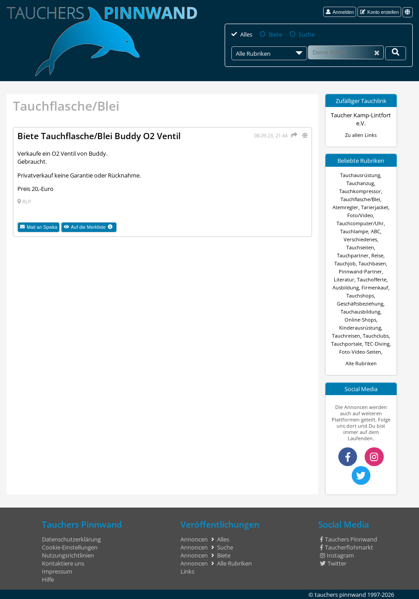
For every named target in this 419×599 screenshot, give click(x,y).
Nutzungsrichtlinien (68, 555)
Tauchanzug (360, 183)
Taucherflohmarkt (346, 547)
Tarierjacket (374, 207)
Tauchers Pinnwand (348, 539)
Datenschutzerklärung (71, 539)
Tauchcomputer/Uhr (360, 223)
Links (187, 571)
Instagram (337, 555)
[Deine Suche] (395, 53)
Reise (377, 255)
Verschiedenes (360, 239)
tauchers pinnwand (340, 595)
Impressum (57, 571)
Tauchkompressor (360, 191)
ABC (375, 231)
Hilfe (48, 579)
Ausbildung (346, 288)
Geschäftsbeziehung (360, 304)
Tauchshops (360, 296)
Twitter (333, 563)
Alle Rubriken (361, 363)
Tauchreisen (346, 336)
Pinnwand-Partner (360, 272)
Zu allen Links (361, 135)
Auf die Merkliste (90, 227)
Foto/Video (360, 215)
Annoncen (194, 539)
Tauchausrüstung (360, 175)
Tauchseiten (360, 247)
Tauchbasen (372, 263)
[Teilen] (293, 135)
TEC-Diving (377, 344)
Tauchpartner (353, 255)
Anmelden (340, 12)
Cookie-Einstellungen (70, 547)
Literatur (344, 280)
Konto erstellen (379, 12)
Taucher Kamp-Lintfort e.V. (361, 119)
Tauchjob (345, 263)
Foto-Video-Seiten (360, 352)
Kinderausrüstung (360, 328)
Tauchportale (346, 344)
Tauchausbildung (360, 312)
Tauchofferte (371, 280)
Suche (307, 34)
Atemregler (345, 207)
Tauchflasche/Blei (360, 199)
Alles (246, 34)
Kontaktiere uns (63, 563)
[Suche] (345, 52)
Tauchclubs (376, 336)
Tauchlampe (354, 231)
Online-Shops (360, 320)
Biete (275, 34)
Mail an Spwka (39, 227)
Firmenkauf (374, 288)
